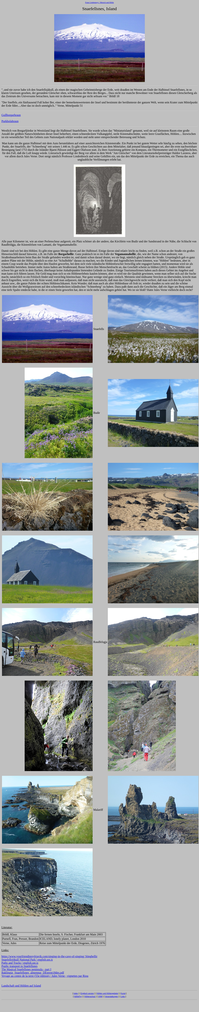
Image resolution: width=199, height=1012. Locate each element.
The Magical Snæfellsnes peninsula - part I (26, 969)
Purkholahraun (9, 121)
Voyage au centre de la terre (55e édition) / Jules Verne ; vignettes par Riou (44, 975)
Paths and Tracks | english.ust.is (19, 962)
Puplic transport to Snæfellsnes (19, 966)
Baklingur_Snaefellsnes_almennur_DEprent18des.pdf (32, 972)
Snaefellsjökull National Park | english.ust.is (27, 959)
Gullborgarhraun (11, 115)
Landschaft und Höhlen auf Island (21, 985)
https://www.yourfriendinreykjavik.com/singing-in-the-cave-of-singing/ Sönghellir (49, 956)
